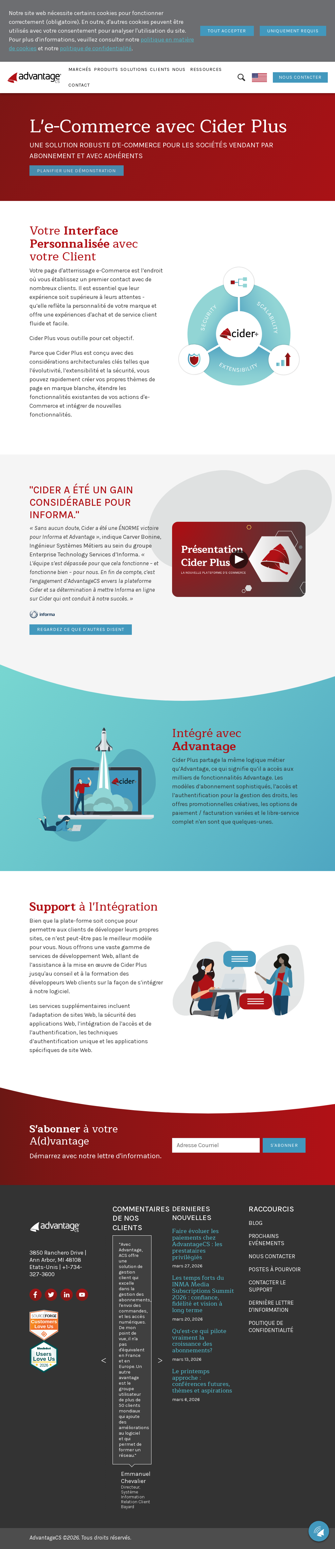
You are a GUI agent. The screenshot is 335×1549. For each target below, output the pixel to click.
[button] (80, 69)
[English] (259, 77)
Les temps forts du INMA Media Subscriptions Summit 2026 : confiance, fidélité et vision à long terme (203, 1294)
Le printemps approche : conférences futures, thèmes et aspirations (202, 1380)
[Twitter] (51, 1295)
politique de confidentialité (96, 48)
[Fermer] (227, 31)
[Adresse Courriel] (216, 1145)
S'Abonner (284, 1145)
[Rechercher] (241, 77)
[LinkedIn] (67, 1295)
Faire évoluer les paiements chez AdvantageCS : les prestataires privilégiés (197, 1244)
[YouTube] (82, 1295)
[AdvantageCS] (55, 1227)
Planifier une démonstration (76, 161)
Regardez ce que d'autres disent (80, 629)
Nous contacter (300, 77)
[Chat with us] (319, 1531)
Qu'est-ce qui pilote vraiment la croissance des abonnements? (199, 1340)
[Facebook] (35, 1295)
